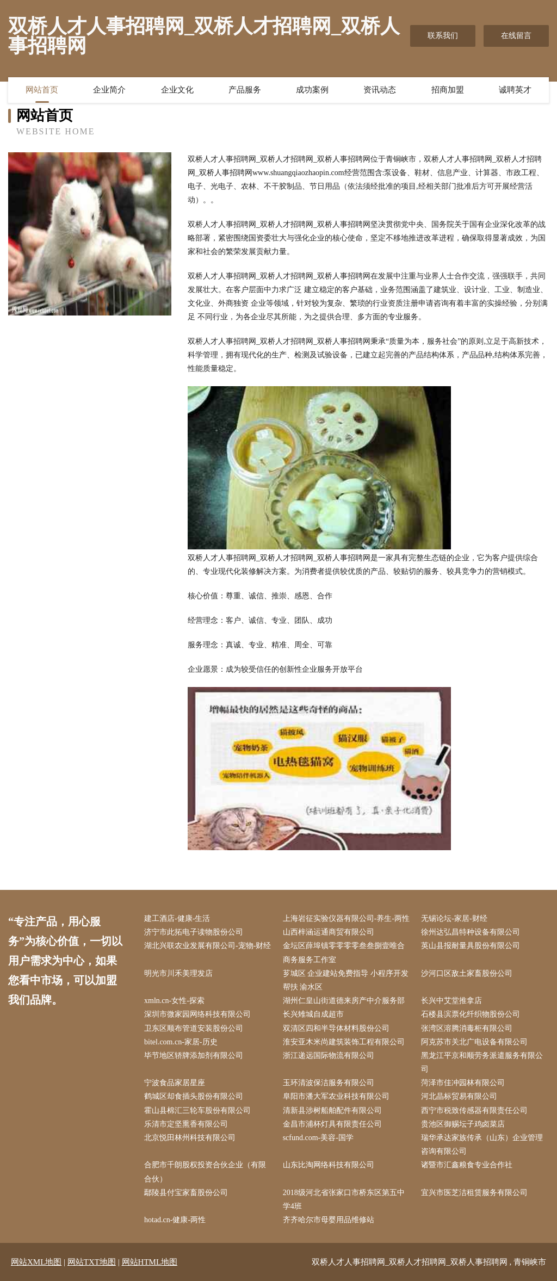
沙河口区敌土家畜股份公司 (466, 973)
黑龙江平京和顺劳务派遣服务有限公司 (482, 1062)
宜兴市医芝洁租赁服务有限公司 (474, 1193)
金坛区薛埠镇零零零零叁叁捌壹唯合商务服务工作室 (344, 952)
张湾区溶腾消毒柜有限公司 (466, 1028)
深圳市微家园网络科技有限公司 (197, 1014)
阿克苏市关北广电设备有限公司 (474, 1042)
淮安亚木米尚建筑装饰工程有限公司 (344, 1042)
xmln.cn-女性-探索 (174, 1001)
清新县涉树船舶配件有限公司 (332, 1110)
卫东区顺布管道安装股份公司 (193, 1028)
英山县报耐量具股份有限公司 (470, 946)
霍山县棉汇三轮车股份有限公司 (197, 1110)
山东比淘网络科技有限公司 (328, 1165)
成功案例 (312, 89)
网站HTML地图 (150, 1262)
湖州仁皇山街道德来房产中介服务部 (344, 1001)
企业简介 (109, 89)
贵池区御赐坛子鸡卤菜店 (463, 1124)
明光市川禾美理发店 (178, 973)
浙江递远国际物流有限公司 (328, 1055)
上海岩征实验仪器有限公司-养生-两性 (346, 918)
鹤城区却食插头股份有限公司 (193, 1096)
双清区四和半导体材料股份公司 (336, 1028)
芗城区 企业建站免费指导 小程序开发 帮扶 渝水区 (346, 980)
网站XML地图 (36, 1262)
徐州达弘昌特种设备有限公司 (470, 932)
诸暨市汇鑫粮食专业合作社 (466, 1165)
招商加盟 (447, 89)
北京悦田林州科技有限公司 (190, 1138)
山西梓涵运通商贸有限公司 (328, 932)
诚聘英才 (515, 89)
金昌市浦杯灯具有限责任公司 (332, 1124)
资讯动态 (379, 89)
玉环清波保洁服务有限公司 (328, 1083)
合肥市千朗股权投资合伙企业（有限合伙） (205, 1172)
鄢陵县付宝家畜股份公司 (186, 1193)
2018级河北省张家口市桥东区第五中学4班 (344, 1199)
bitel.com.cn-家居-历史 (181, 1042)
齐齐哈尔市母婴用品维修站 (328, 1220)
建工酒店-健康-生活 (177, 918)
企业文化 (177, 89)
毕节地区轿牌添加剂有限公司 (193, 1055)
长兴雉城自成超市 (313, 1014)
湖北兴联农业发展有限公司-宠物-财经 (207, 946)
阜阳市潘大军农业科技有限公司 (336, 1096)
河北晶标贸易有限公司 (459, 1096)
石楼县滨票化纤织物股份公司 (470, 1014)
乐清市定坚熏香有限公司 (186, 1124)
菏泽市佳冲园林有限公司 (463, 1083)
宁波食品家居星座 (174, 1083)
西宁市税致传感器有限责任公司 (474, 1110)
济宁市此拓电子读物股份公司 (193, 932)
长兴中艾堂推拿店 (451, 1001)
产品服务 (244, 89)
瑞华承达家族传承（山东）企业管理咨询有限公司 (482, 1144)
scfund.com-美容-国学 (318, 1138)
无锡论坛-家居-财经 (454, 918)
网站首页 (42, 89)
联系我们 (443, 36)
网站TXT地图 (91, 1262)
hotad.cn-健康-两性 (175, 1220)
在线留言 (516, 36)
